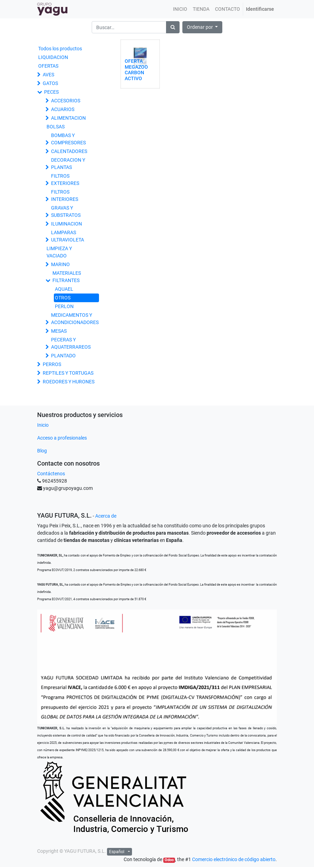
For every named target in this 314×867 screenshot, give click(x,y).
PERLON (64, 306)
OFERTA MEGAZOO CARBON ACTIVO (136, 69)
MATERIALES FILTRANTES (66, 276)
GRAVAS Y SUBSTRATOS (66, 211)
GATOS (50, 83)
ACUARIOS (62, 109)
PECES (51, 92)
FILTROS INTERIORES (64, 195)
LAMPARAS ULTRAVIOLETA (67, 236)
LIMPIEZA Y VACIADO (59, 252)
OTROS (63, 297)
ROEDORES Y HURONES (68, 381)
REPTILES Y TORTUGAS (68, 373)
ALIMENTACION (68, 118)
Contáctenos (51, 473)
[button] (202, 27)
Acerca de (105, 516)
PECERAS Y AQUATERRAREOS (71, 343)
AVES (48, 74)
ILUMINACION (66, 224)
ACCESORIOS (65, 100)
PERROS (52, 364)
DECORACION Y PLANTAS (68, 163)
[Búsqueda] (173, 27)
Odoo (169, 860)
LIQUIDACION (53, 57)
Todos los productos (60, 48)
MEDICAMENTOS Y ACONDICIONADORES (75, 318)
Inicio (43, 425)
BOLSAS (56, 126)
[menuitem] (180, 9)
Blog (42, 450)
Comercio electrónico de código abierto (233, 859)
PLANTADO (63, 355)
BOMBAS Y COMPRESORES (68, 139)
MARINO (60, 264)
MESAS (59, 331)
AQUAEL (64, 289)
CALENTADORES (69, 151)
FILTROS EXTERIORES (65, 179)
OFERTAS (48, 66)
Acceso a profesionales (62, 438)
